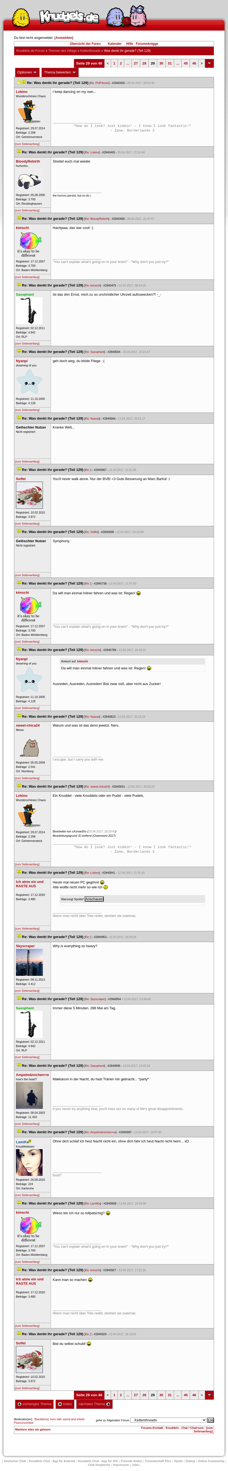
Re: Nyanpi (92, 418)
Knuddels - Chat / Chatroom (185, 1427)
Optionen (27, 72)
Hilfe (129, 44)
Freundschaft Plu (158, 1461)
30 (161, 63)
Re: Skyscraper (95, 999)
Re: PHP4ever (99, 83)
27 (136, 63)
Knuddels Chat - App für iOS (98, 1461)
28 (144, 63)
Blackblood (41, 1419)
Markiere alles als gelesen (33, 1429)
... (127, 63)
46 (194, 63)
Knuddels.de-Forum (30, 51)
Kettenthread (90, 51)
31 (170, 63)
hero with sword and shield (67, 1419)
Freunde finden (131, 1461)
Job (135, 1464)
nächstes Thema (94, 1404)
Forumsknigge (147, 44)
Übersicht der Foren (85, 44)
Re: (88, 469)
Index (65, 1404)
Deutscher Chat (15, 1461)
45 (186, 63)
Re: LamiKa (92, 1203)
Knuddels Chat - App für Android (52, 1461)
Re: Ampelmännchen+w (100, 1132)
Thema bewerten (60, 72)
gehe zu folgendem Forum (112, 1420)
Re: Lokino (92, 152)
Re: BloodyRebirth (96, 218)
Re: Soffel (91, 532)
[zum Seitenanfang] (27, 144)
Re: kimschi (92, 285)
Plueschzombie (23, 1422)
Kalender (115, 44)
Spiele (178, 1461)
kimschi (82, 661)
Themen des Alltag (62, 51)
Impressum (121, 1464)
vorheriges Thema (34, 1404)
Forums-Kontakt (152, 1427)
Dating (190, 1461)
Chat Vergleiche (99, 1464)
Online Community (211, 1461)
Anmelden (63, 38)
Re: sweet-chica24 (97, 786)
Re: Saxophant (94, 351)
